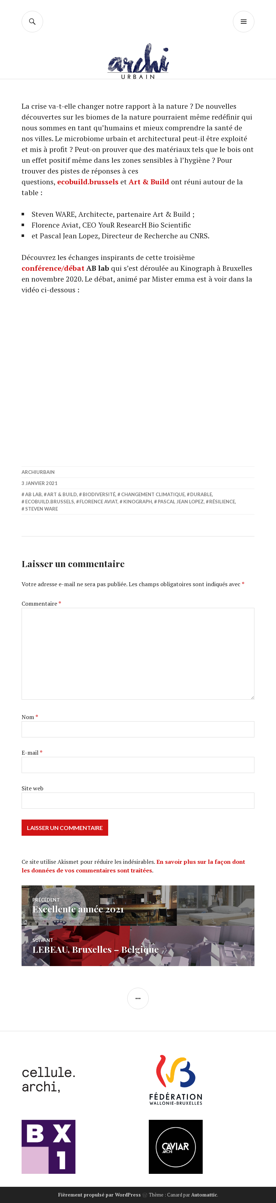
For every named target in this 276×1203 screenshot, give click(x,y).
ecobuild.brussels (88, 182)
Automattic (204, 1194)
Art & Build (149, 182)
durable (201, 494)
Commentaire (41, 603)
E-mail (32, 753)
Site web (32, 788)
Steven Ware (41, 509)
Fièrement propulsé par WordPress (99, 1194)
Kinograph (137, 501)
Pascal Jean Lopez (181, 501)
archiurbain (38, 472)
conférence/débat (53, 268)
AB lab (33, 494)
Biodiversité (99, 494)
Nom (30, 717)
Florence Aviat (98, 501)
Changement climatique (153, 494)
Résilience (222, 501)
